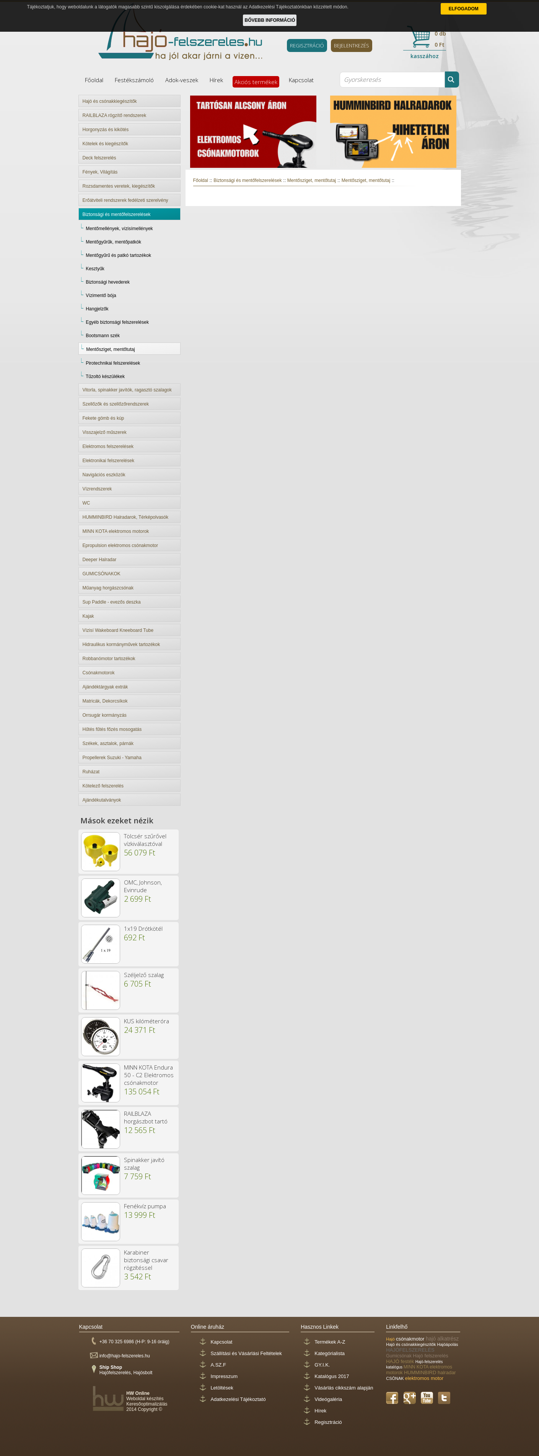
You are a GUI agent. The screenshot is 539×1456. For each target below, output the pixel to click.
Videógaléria (328, 1399)
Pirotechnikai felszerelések (113, 363)
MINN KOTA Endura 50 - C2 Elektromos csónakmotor (149, 1074)
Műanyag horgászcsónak (108, 588)
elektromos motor (424, 1378)
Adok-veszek (181, 80)
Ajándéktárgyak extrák (105, 687)
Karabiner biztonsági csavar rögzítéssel (146, 1259)
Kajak (88, 616)
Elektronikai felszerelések (108, 460)
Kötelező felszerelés (103, 786)
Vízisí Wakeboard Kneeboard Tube (118, 630)
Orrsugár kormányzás (105, 715)
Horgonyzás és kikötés (106, 129)
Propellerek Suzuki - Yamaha (112, 757)
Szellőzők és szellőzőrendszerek (116, 404)
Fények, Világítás (100, 172)
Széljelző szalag (144, 975)
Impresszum (224, 1376)
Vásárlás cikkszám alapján (343, 1388)
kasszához (424, 56)
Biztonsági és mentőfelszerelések (117, 214)
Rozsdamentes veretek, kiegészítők (119, 186)
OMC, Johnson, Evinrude (143, 886)
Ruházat (91, 771)
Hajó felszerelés (430, 1356)
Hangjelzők (97, 309)
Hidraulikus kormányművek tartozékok (121, 644)
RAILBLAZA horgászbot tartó (146, 1117)
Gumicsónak (399, 1356)
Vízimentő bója (101, 295)
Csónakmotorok (99, 672)
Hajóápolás (447, 1344)
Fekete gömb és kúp (103, 418)
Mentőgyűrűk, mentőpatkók (113, 242)
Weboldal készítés (144, 1398)
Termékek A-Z (329, 1342)
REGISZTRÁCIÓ (307, 45)
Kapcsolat (301, 80)
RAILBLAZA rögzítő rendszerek (115, 115)
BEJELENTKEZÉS (351, 45)
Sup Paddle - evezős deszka (112, 602)
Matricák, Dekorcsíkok (105, 701)
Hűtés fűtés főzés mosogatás (112, 729)
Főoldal (94, 80)
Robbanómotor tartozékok (109, 658)
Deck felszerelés (99, 158)
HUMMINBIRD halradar (430, 1372)
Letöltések (221, 1388)
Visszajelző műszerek (105, 432)
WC (86, 503)
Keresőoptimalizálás (146, 1404)
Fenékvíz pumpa (145, 1206)
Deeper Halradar (100, 559)
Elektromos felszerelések (108, 446)
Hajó (391, 1339)
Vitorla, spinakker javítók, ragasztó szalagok (127, 390)
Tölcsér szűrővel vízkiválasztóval (145, 839)
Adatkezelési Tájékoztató (237, 1399)
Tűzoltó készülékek (105, 376)
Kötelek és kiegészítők (105, 143)
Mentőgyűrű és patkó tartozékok (118, 255)
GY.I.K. (322, 1365)
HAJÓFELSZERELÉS (410, 1350)
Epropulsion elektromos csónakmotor (120, 545)
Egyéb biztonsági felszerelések (117, 322)
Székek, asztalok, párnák (108, 743)
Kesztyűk (95, 268)
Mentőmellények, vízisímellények (119, 228)
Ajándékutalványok (102, 800)
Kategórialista (329, 1353)
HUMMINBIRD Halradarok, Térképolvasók (126, 517)
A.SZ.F (218, 1365)
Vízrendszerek (97, 489)
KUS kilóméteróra (146, 1021)
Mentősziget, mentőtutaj (110, 349)
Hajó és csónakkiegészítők (110, 101)
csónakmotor (411, 1339)
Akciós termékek (255, 82)
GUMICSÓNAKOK (102, 573)
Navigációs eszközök (104, 474)
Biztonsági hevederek (108, 282)
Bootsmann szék (103, 335)
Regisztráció (328, 1422)
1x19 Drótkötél (143, 928)
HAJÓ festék (400, 1361)
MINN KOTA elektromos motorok (116, 531)
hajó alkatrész (442, 1339)
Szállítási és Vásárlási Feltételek (246, 1353)
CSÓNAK (395, 1378)
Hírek (216, 80)
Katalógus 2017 (331, 1376)
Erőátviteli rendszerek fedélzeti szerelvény (125, 200)
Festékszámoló (134, 80)
